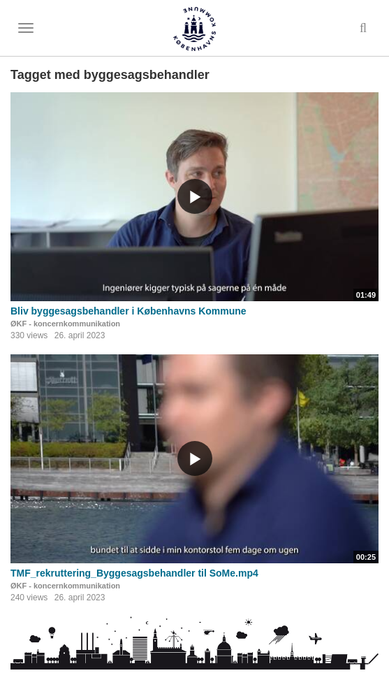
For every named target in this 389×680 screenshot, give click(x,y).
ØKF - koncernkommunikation (65, 323)
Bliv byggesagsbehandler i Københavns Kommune (128, 311)
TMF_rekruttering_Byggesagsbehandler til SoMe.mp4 (134, 573)
